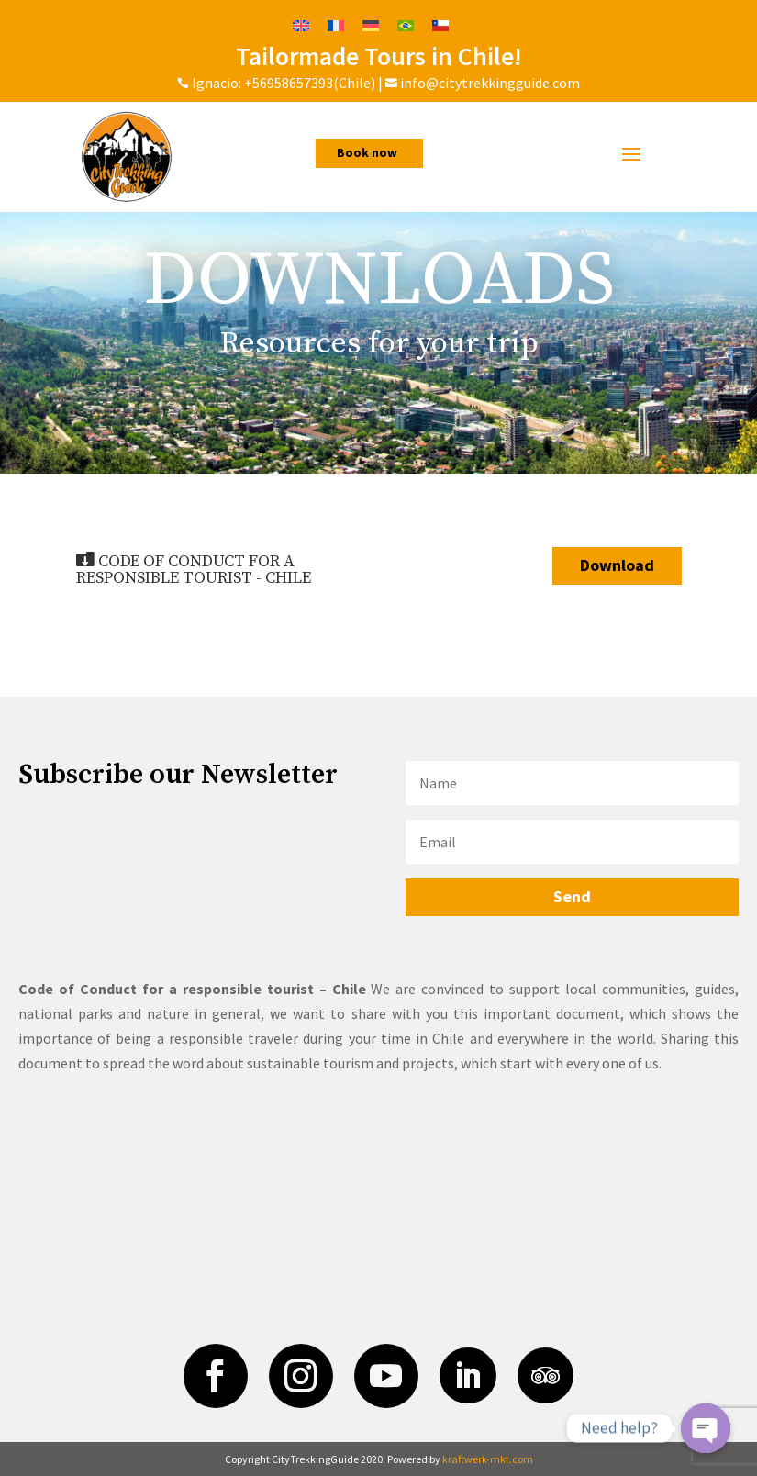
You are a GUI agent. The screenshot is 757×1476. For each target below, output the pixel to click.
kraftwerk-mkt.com (487, 1459)
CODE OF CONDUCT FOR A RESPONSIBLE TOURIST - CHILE (193, 569)
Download (617, 565)
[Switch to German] (370, 24)
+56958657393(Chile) (308, 82)
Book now (370, 152)
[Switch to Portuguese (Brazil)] (405, 24)
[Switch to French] (335, 24)
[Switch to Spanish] (440, 24)
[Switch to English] (301, 24)
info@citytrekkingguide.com (490, 82)
